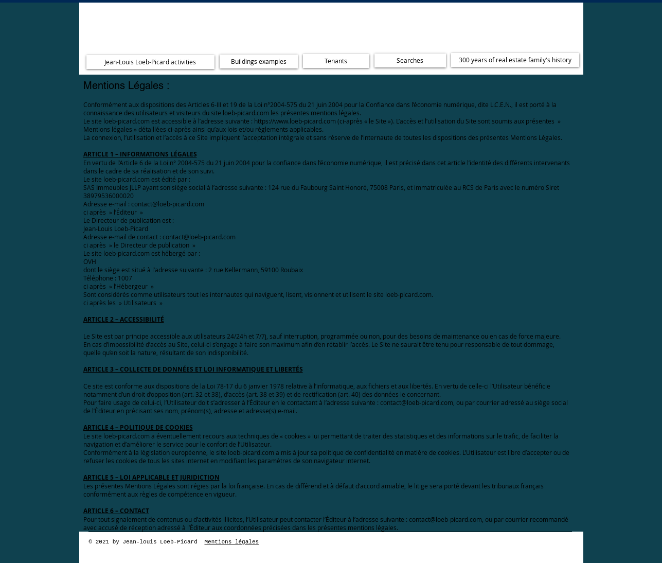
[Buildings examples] (259, 61)
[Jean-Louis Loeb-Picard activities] (150, 62)
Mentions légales (232, 542)
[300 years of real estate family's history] (515, 60)
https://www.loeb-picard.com (295, 121)
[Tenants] (336, 61)
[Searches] (410, 60)
